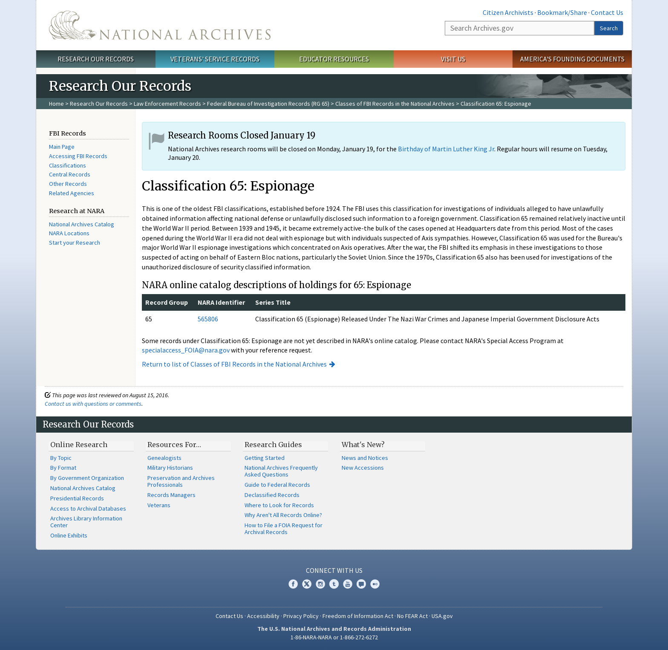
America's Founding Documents (572, 59)
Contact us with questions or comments (93, 403)
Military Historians (170, 467)
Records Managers (171, 495)
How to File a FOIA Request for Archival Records (283, 528)
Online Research (78, 444)
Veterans (158, 505)
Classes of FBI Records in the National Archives (395, 103)
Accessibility (263, 616)
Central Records (69, 174)
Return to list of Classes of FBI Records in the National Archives (234, 364)
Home (56, 103)
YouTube (348, 584)
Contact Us (607, 12)
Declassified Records (272, 495)
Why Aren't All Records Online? (283, 515)
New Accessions (363, 467)
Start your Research (74, 242)
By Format (63, 467)
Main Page (62, 146)
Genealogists (164, 458)
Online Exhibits (68, 535)
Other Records (68, 184)
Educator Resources (334, 59)
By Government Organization (87, 478)
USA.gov (442, 616)
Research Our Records (96, 59)
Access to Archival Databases (88, 508)
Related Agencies (71, 193)
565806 (208, 319)
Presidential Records (77, 498)
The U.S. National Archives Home (160, 25)
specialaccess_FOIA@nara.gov (186, 350)
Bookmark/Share (562, 12)
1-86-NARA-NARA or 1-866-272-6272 (334, 637)
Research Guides (273, 444)
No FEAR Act (412, 616)
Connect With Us (334, 570)
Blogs (361, 584)
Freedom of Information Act (357, 616)
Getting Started (265, 458)
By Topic (61, 458)
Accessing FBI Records (78, 156)
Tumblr (334, 584)
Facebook (293, 584)
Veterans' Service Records (214, 59)
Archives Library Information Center (86, 521)
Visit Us (453, 59)
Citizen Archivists (508, 12)
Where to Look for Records (279, 505)
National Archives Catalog (81, 224)
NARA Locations (69, 233)
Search (609, 28)
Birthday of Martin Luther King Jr (446, 148)
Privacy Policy (301, 616)
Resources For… (174, 444)
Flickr (375, 584)
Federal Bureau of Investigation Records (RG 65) (268, 103)
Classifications (67, 165)
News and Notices (365, 458)
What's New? (363, 444)
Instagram (320, 584)
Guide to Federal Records (277, 484)
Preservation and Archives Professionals (181, 481)
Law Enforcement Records (167, 103)
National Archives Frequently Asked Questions (281, 471)
